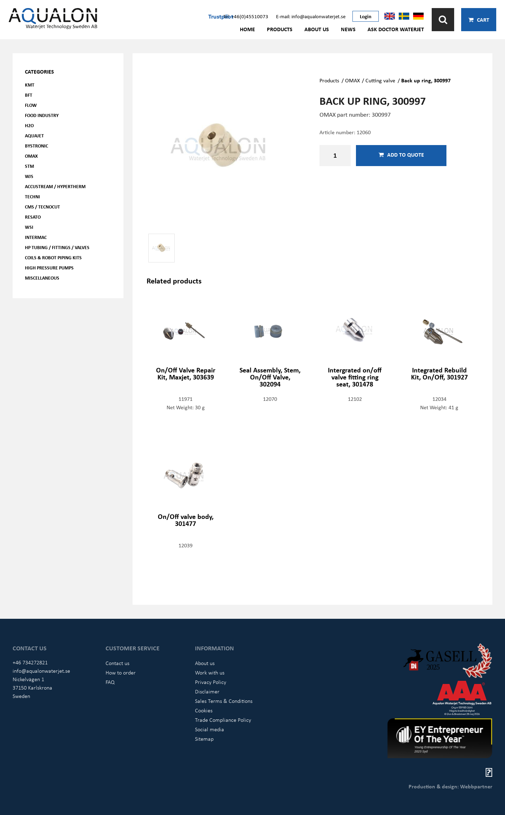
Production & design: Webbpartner (450, 786)
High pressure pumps (49, 267)
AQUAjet (34, 135)
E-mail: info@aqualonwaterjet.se (310, 16)
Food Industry (42, 115)
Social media (209, 729)
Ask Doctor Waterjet (396, 29)
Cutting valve (380, 80)
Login (365, 16)
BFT (28, 94)
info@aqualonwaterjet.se (41, 670)
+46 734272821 (30, 662)
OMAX (31, 155)
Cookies (204, 710)
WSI (29, 227)
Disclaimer (207, 691)
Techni (32, 196)
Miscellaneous (42, 277)
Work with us (209, 672)
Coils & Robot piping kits (53, 257)
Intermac (36, 237)
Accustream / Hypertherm (55, 186)
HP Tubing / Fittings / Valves (57, 247)
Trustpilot (220, 16)
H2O (29, 125)
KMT (29, 84)
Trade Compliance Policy (223, 720)
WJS (29, 176)
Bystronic (36, 145)
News (348, 29)
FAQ (110, 682)
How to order (121, 672)
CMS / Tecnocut (42, 206)
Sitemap (204, 738)
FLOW (31, 105)
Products (279, 29)
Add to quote (401, 154)
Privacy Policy (210, 682)
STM (29, 166)
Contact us (117, 663)
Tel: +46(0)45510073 (245, 16)
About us (316, 29)
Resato (33, 216)
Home (247, 29)
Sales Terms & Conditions (223, 701)
